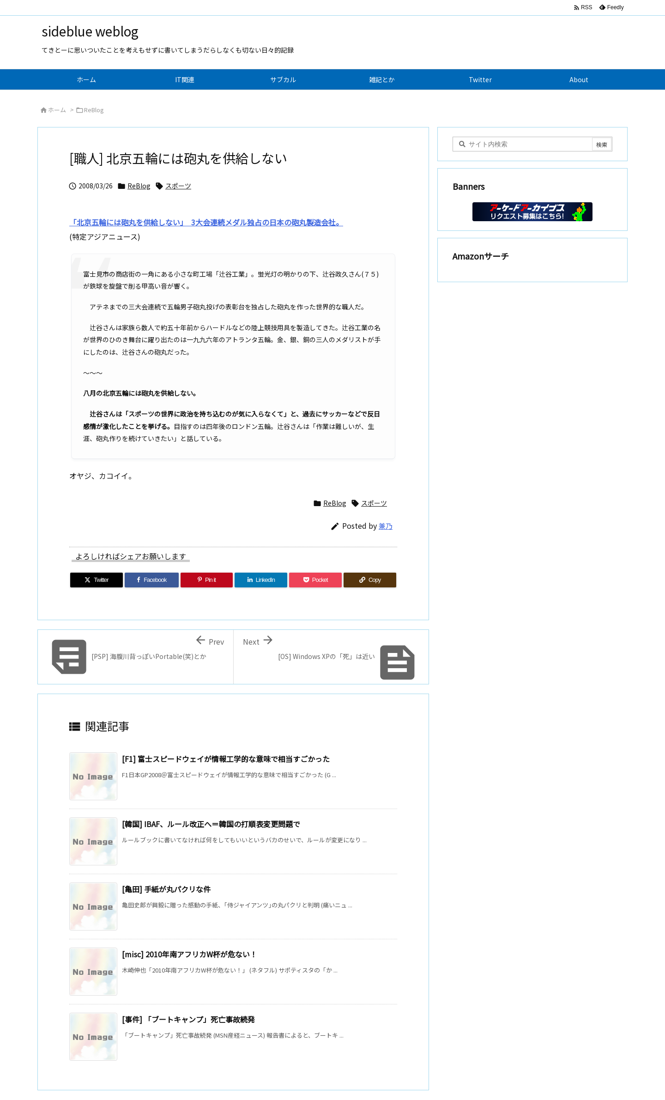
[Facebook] (152, 580)
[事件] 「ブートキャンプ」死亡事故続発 (188, 1019)
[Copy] (370, 580)
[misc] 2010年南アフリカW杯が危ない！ (189, 954)
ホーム (57, 109)
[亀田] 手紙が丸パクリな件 (166, 889)
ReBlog (94, 109)
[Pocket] (315, 580)
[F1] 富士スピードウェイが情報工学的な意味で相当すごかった (226, 758)
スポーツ (178, 185)
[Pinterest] (207, 580)
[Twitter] (96, 580)
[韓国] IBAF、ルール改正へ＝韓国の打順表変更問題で (211, 823)
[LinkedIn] (261, 580)
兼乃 (386, 526)
